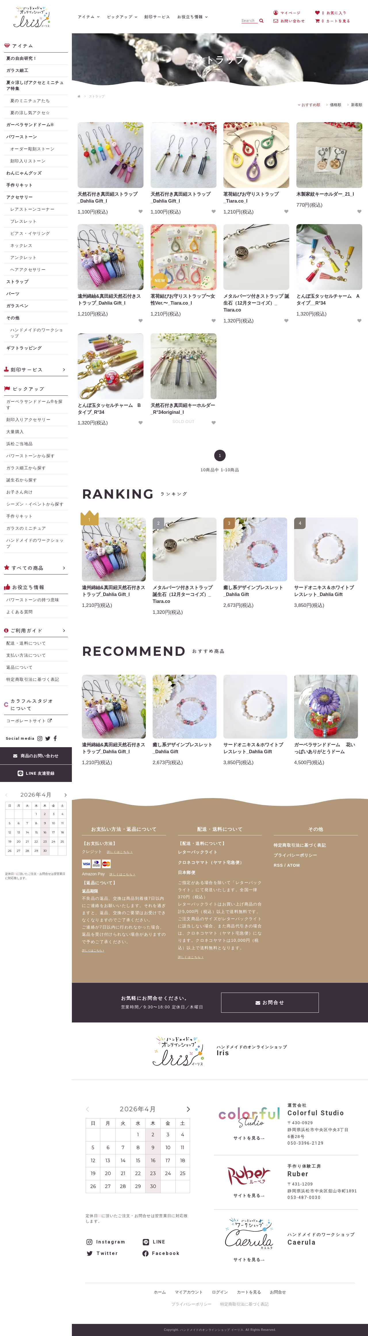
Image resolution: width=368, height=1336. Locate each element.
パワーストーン (21, 136)
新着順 (356, 105)
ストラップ (97, 96)
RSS (278, 865)
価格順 (335, 105)
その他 (13, 318)
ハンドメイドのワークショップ (37, 333)
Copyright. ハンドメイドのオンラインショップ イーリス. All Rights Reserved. (220, 1329)
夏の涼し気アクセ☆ (30, 112)
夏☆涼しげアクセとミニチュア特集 (35, 85)
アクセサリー (19, 197)
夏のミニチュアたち (30, 100)
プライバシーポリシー (295, 855)
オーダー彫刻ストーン (32, 149)
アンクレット (23, 257)
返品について (19, 667)
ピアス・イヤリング (30, 233)
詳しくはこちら (118, 851)
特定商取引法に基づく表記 (33, 679)
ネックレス (21, 245)
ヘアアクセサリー (28, 269)
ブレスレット (23, 221)
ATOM (293, 865)
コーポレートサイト (29, 720)
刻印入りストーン (28, 161)
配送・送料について (26, 643)
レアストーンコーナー (32, 209)
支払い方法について (26, 655)
